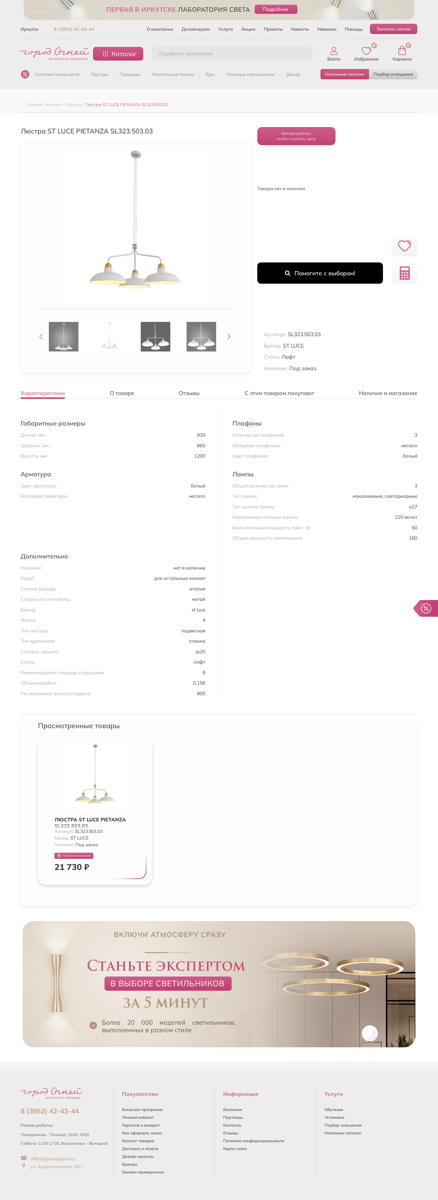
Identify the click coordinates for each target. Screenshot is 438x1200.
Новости (300, 29)
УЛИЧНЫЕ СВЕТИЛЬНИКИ (250, 74)
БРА (210, 74)
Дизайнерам (196, 29)
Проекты (273, 29)
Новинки (327, 29)
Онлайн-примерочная (143, 1172)
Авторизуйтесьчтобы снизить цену (296, 136)
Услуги (225, 29)
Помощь (354, 29)
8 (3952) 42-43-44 (74, 29)
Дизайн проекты (138, 1156)
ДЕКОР (293, 74)
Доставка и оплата (140, 1148)
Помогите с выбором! (320, 273)
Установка (334, 1117)
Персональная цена (74, 856)
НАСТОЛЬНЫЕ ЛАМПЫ (173, 74)
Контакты (232, 1125)
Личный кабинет (138, 1117)
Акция (248, 29)
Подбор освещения (393, 74)
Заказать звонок (394, 29)
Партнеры (233, 1117)
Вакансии (232, 1109)
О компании (160, 29)
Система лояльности (57, 74)
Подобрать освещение (185, 53)
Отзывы (230, 1133)
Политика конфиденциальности (253, 1140)
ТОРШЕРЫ (130, 74)
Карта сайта (235, 1148)
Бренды (129, 1164)
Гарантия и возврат (141, 1125)
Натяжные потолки (344, 74)
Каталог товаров (138, 1140)
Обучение (334, 1109)
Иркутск (30, 29)
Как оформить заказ (142, 1133)
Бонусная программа (142, 1109)
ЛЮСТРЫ (99, 74)
